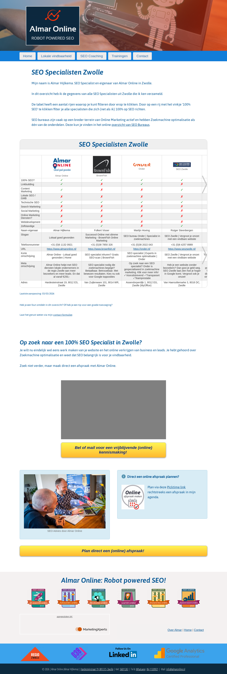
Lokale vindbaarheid (56, 56)
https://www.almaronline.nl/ (61, 249)
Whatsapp (140, 669)
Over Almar (175, 630)
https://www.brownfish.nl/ (101, 249)
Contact (142, 56)
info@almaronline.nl (175, 669)
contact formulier (62, 314)
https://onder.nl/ (141, 249)
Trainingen (120, 56)
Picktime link (176, 487)
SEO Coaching (91, 56)
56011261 (124, 669)
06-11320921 (152, 669)
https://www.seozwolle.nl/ (182, 249)
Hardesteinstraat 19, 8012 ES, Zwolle (97, 669)
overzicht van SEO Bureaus (131, 125)
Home (27, 56)
